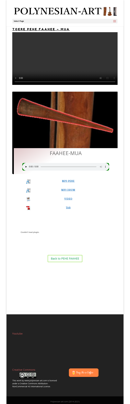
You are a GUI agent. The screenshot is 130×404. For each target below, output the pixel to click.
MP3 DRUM (68, 189)
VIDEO (68, 198)
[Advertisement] (65, 283)
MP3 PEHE (68, 181)
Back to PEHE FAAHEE (65, 258)
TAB (68, 207)
